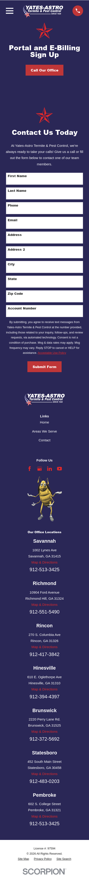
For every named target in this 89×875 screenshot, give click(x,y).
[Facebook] (29, 468)
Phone (13, 205)
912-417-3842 (44, 654)
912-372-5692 (44, 739)
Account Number (22, 308)
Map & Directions (44, 562)
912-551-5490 (44, 611)
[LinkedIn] (49, 468)
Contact (44, 440)
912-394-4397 (44, 696)
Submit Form (44, 366)
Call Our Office (44, 70)
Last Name (17, 191)
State (12, 279)
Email (12, 220)
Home (44, 422)
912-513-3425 (44, 569)
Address (15, 235)
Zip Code (15, 294)
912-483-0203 (44, 781)
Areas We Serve (44, 431)
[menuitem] (23, 859)
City (11, 264)
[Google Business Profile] (39, 468)
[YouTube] (59, 468)
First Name (17, 176)
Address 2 (16, 250)
